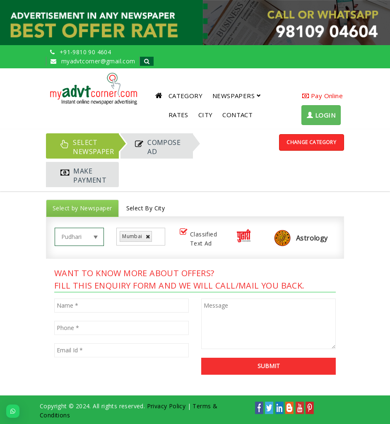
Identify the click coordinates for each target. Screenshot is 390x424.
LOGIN (321, 115)
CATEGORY (185, 96)
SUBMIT (269, 366)
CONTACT (237, 115)
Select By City (145, 208)
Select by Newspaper (82, 208)
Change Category (311, 142)
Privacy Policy (166, 406)
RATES (178, 115)
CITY (205, 115)
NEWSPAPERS (236, 96)
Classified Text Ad (197, 238)
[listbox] (157, 236)
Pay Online (322, 96)
